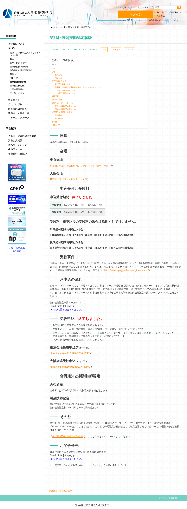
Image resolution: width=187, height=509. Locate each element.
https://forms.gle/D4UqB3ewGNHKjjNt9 (70, 367)
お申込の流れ (57, 99)
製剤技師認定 (60, 118)
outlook (129, 49)
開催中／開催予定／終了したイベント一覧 (25, 54)
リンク (134, 7)
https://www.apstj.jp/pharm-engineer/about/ (126, 270)
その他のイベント (18, 93)
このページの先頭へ (170, 498)
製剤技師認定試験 (18, 82)
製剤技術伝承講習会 (19, 67)
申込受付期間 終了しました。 (67, 84)
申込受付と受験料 (59, 81)
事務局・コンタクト (18, 145)
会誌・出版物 (15, 104)
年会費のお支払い (17, 153)
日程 (53, 68)
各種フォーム (15, 149)
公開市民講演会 (17, 89)
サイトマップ (147, 7)
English (123, 7)
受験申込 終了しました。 (62, 103)
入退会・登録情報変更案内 (22, 136)
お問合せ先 (56, 125)
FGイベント (15, 78)
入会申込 (161, 16)
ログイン (135, 14)
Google (116, 49)
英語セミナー (16, 74)
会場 (53, 72)
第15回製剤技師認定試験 (60, 491)
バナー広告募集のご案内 (17, 249)
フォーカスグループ (18, 117)
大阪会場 (58, 78)
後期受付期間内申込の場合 (66, 93)
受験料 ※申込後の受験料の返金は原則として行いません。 (78, 87)
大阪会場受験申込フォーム (65, 109)
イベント (13, 48)
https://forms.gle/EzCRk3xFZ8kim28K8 (70, 353)
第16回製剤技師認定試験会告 (67, 436)
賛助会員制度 (15, 140)
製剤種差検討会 (17, 85)
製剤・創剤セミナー (19, 63)
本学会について (16, 44)
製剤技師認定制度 (17, 108)
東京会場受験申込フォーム (65, 106)
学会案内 (11, 128)
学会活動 (11, 36)
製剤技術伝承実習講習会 (21, 70)
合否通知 (58, 115)
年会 (12, 59)
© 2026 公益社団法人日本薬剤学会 (93, 505)
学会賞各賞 (14, 100)
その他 (54, 122)
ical (104, 49)
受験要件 (55, 96)
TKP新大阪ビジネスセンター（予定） (69, 179)
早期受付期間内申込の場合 (66, 90)
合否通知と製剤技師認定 (61, 112)
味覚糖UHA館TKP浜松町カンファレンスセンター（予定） (80, 165)
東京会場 (58, 75)
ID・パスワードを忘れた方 (169, 12)
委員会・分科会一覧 (18, 113)
